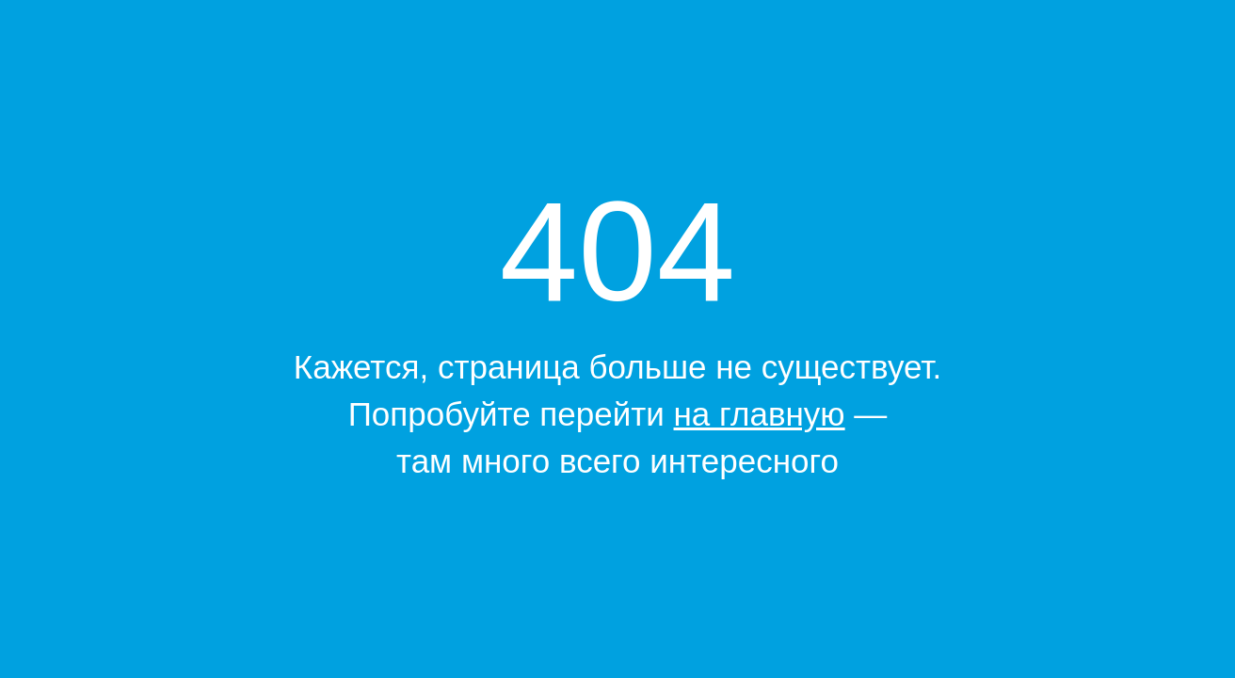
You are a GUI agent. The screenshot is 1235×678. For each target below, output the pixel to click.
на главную (759, 414)
